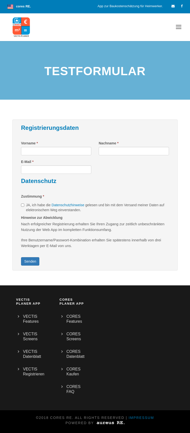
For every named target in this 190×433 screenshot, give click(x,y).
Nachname (109, 143)
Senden (30, 261)
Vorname (29, 143)
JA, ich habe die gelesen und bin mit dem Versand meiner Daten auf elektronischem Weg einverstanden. (92, 207)
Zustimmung (32, 196)
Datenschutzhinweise (68, 205)
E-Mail (27, 162)
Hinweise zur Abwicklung (42, 218)
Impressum (141, 418)
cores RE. (23, 6)
